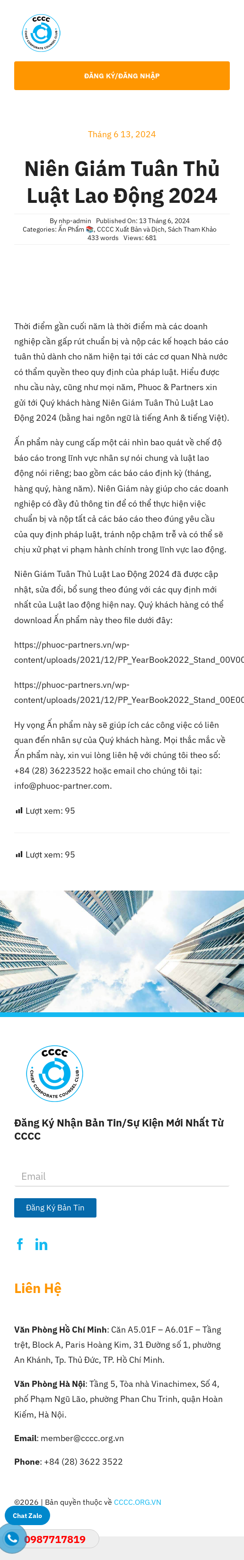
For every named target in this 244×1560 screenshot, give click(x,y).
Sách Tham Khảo (192, 229)
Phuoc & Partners (172, 387)
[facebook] (20, 1244)
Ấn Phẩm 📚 (76, 229)
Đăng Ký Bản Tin (55, 1207)
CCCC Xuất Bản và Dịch (131, 229)
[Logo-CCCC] (41, 18)
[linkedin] (41, 1244)
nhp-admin (75, 221)
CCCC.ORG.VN (137, 1502)
